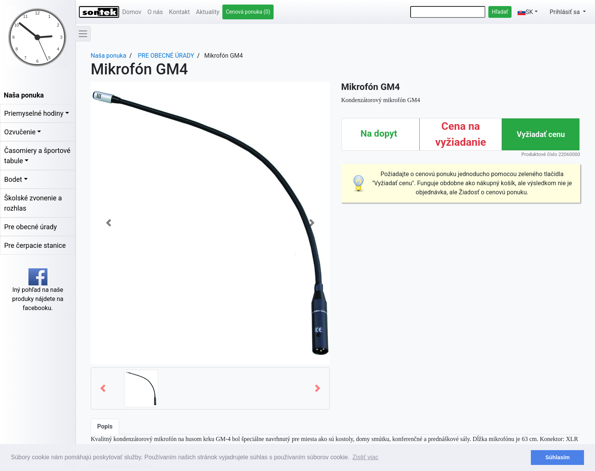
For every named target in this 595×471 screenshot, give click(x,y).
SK (525, 12)
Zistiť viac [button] (365, 457)
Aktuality (207, 12)
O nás (155, 12)
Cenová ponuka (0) (248, 12)
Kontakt (179, 12)
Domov (131, 12)
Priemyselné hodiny (33, 113)
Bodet (13, 179)
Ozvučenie (20, 132)
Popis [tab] (105, 426)
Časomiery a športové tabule (37, 155)
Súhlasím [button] (557, 457)
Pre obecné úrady (30, 227)
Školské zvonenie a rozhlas (33, 203)
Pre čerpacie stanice (35, 245)
